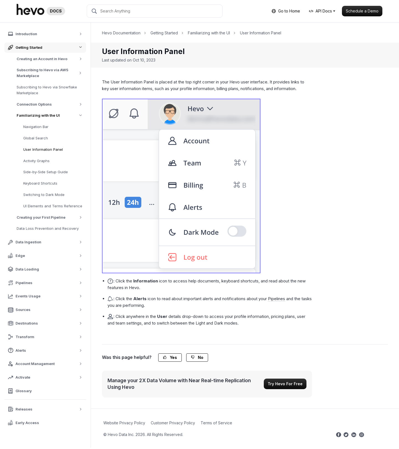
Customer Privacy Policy (173, 422)
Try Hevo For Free (285, 383)
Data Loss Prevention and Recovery (48, 228)
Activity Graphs (36, 161)
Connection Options (51, 104)
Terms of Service (216, 422)
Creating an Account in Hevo (51, 59)
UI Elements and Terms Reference (52, 206)
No (197, 357)
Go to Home (286, 11)
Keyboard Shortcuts (40, 183)
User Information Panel (43, 149)
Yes (170, 357)
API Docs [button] (320, 11)
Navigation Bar (35, 126)
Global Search (35, 138)
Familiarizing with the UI (51, 115)
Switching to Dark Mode (44, 194)
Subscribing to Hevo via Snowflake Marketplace (47, 90)
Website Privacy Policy (124, 422)
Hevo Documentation (121, 32)
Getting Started (164, 32)
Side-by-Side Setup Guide (45, 172)
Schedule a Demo (362, 11)
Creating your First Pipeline (51, 217)
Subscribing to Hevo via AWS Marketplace (51, 72)
